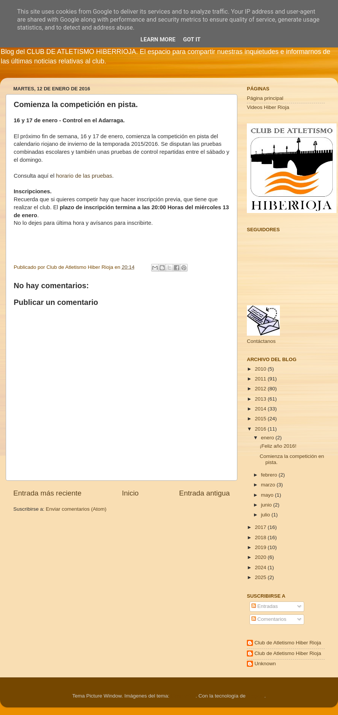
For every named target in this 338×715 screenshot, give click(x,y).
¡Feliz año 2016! (278, 446)
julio (266, 515)
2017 (261, 527)
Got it (192, 39)
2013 (261, 399)
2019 (261, 547)
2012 (261, 388)
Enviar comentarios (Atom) (76, 509)
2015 (261, 418)
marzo (268, 485)
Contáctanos (261, 341)
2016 (261, 429)
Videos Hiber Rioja (268, 107)
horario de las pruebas (84, 176)
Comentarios (268, 619)
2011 (261, 379)
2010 (261, 369)
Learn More (158, 39)
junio (267, 505)
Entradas (264, 606)
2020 (261, 557)
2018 (261, 537)
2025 (261, 577)
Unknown (265, 663)
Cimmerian (183, 696)
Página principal (265, 98)
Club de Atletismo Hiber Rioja (287, 643)
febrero (270, 475)
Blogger (255, 696)
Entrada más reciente (47, 493)
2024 (261, 567)
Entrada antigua (204, 493)
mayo (268, 495)
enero (268, 437)
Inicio (130, 493)
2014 (261, 409)
